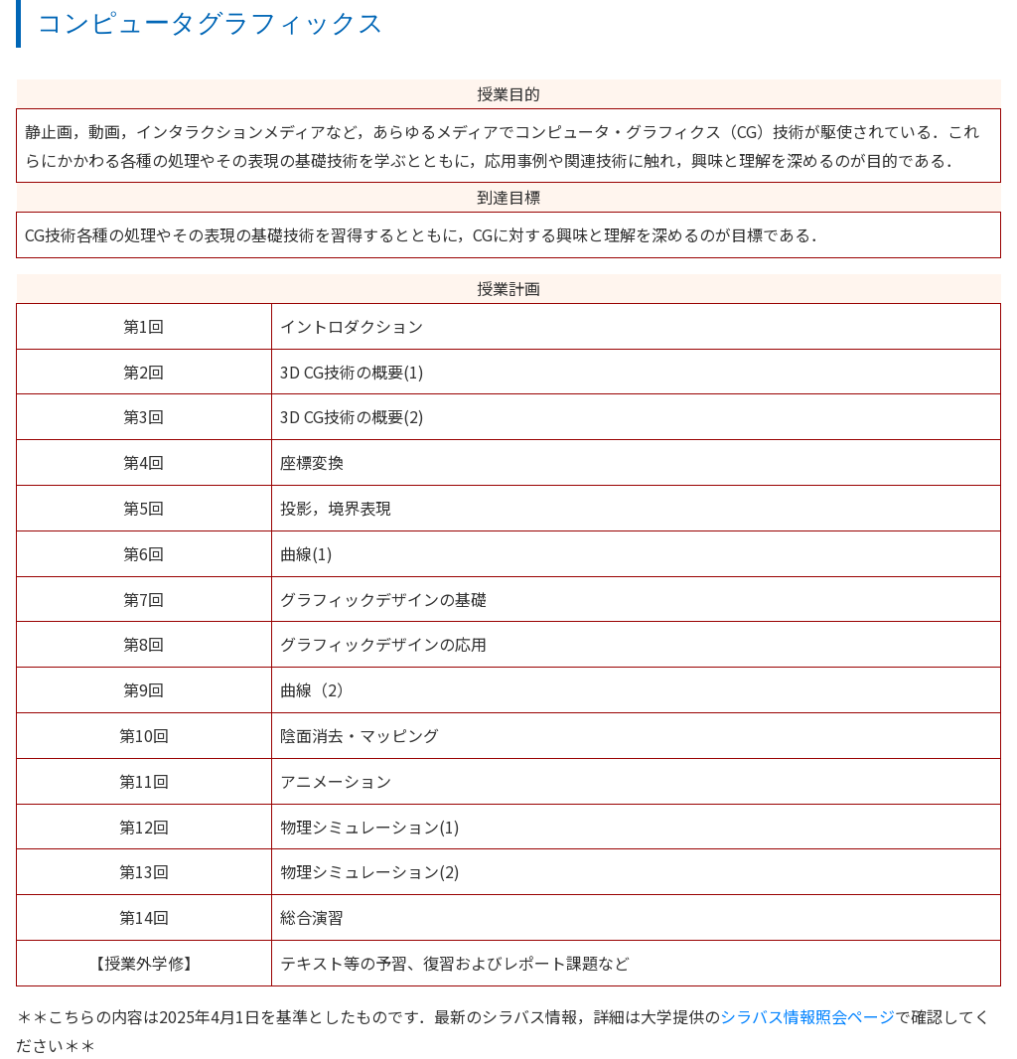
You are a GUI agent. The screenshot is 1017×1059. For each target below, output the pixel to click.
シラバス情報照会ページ (807, 1016)
